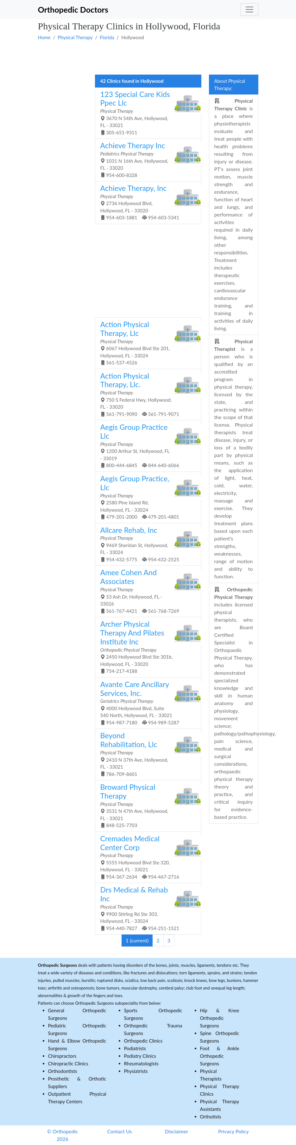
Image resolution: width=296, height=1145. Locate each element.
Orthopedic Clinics (143, 1041)
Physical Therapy (75, 37)
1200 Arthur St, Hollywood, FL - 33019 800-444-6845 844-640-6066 (145, 445)
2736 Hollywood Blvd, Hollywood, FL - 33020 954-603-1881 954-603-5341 (145, 202)
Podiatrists (135, 1048)
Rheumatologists (141, 1063)
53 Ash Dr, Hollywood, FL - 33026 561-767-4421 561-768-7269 (145, 590)
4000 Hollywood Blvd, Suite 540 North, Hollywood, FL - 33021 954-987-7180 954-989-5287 (145, 702)
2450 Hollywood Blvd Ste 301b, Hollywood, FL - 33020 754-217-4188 (145, 646)
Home (44, 37)
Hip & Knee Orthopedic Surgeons (219, 1018)
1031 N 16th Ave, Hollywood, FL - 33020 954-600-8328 (145, 159)
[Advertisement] (148, 57)
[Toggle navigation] (249, 9)
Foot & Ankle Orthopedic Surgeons (219, 1055)
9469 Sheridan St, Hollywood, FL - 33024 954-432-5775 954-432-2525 (145, 544)
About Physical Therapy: (229, 84)
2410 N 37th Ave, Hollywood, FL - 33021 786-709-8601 (145, 754)
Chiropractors (62, 1056)
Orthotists (210, 1116)
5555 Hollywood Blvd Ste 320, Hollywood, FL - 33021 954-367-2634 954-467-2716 (145, 857)
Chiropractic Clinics (68, 1063)
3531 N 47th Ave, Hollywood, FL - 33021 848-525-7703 (145, 805)
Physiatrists (136, 1071)
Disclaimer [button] (176, 1131)
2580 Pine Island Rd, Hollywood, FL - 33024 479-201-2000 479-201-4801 (145, 497)
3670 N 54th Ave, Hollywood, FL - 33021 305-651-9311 (145, 112)
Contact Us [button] (119, 1131)
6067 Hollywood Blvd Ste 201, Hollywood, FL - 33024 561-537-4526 (145, 342)
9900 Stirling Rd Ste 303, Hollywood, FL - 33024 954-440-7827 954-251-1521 (145, 908)
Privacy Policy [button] (233, 1131)
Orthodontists (62, 1071)
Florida (107, 37)
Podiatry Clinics (140, 1056)
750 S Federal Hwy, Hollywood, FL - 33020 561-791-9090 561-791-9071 (145, 394)
